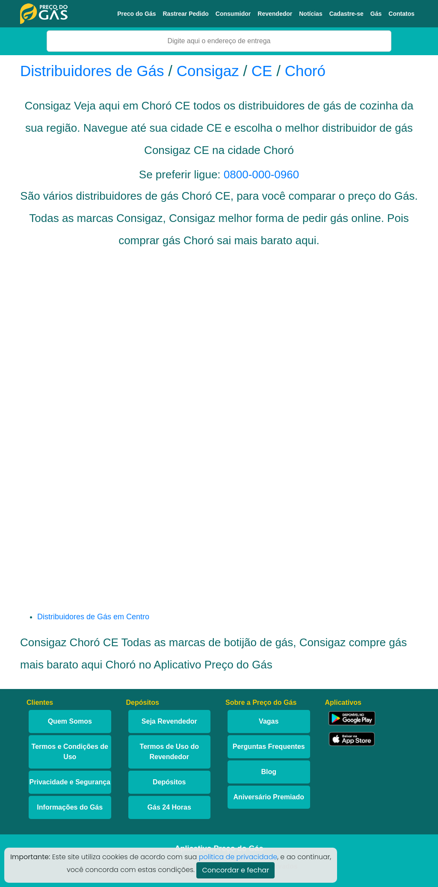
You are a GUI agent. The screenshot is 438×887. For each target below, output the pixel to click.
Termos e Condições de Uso (70, 751)
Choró (305, 70)
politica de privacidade (238, 857)
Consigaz (208, 70)
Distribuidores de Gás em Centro (93, 616)
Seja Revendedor (169, 721)
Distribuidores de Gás (94, 70)
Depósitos (169, 782)
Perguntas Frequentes (269, 746)
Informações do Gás (70, 807)
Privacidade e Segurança (70, 782)
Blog (268, 771)
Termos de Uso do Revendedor (169, 751)
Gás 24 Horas (169, 807)
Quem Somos (70, 721)
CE (262, 70)
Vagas (268, 721)
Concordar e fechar (235, 870)
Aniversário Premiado (269, 797)
